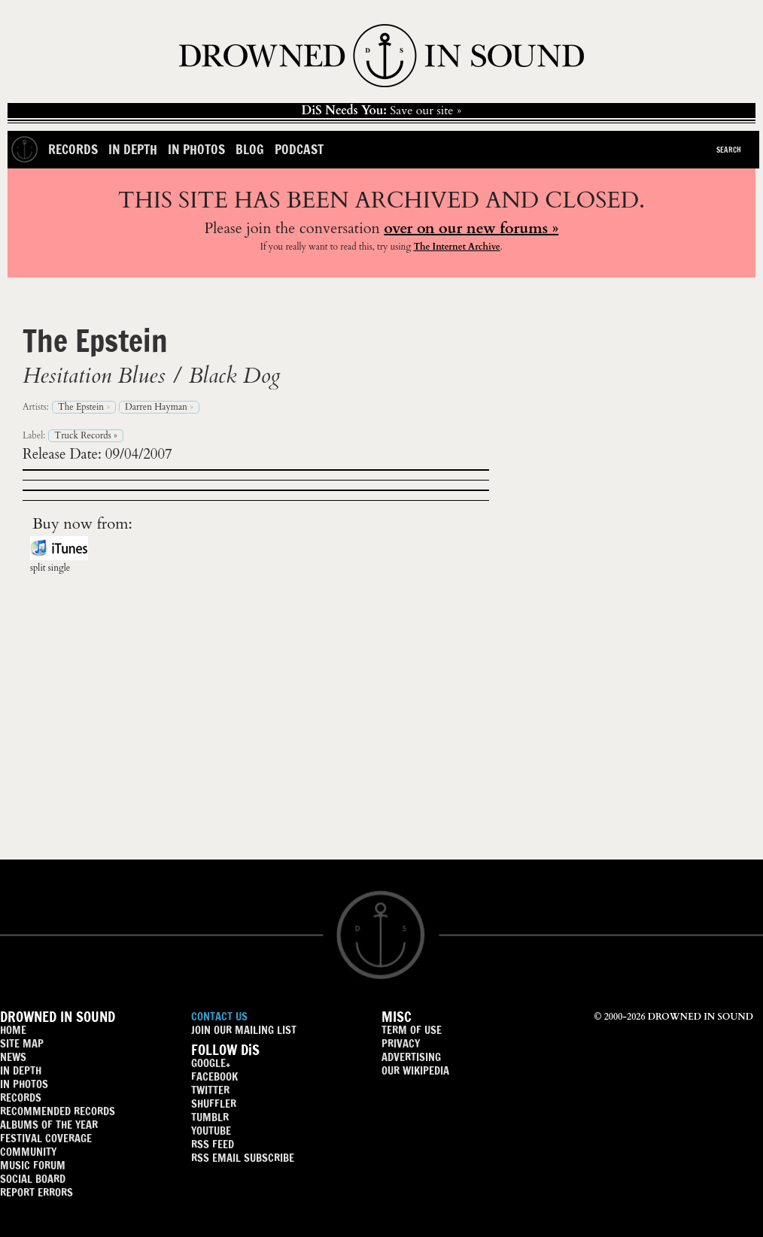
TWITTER (210, 1090)
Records (73, 149)
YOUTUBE (211, 1130)
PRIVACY (401, 1043)
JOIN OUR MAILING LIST (243, 1030)
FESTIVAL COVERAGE (46, 1138)
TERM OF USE (412, 1030)
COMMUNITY (28, 1152)
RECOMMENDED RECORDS (57, 1111)
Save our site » (381, 110)
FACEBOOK (214, 1076)
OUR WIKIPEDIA (415, 1070)
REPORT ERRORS (36, 1192)
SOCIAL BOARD (32, 1179)
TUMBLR (210, 1117)
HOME (13, 1030)
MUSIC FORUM (32, 1165)
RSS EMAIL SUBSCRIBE (242, 1158)
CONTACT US (219, 1016)
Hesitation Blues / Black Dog (152, 376)
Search (728, 149)
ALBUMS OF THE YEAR (49, 1124)
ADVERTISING (411, 1057)
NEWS (13, 1057)
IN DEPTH (20, 1070)
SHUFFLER (213, 1103)
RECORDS (20, 1097)
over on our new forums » (471, 228)
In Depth (132, 149)
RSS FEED (212, 1144)
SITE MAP (22, 1043)
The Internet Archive (456, 247)
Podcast (299, 149)
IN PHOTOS (24, 1084)
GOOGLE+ (210, 1063)
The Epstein (95, 340)
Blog (250, 149)
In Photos (196, 149)
